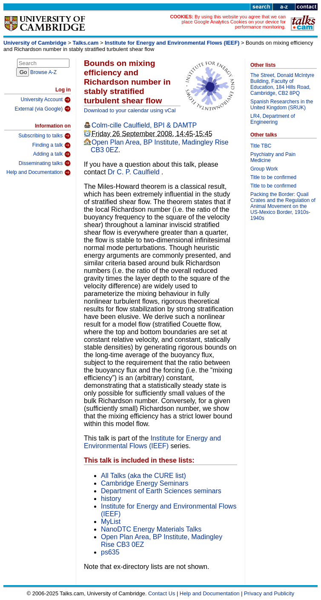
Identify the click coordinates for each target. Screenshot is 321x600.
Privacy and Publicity (269, 593)
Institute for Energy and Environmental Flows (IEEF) (172, 43)
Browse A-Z (43, 72)
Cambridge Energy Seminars (144, 483)
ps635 (110, 552)
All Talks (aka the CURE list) (143, 475)
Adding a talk (52, 154)
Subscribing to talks (44, 136)
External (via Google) (42, 108)
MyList (110, 521)
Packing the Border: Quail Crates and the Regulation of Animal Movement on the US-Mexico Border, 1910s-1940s (282, 206)
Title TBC (260, 146)
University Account (45, 100)
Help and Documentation (38, 172)
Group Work (264, 169)
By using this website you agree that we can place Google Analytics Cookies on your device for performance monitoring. (233, 21)
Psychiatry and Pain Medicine (272, 157)
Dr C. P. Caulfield (134, 172)
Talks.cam (86, 43)
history (111, 498)
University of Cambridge (34, 43)
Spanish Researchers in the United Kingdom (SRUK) (281, 105)
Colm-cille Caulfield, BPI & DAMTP (144, 125)
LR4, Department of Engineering (272, 119)
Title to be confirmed (273, 177)
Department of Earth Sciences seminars (161, 491)
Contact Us (161, 593)
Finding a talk (51, 145)
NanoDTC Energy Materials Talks (151, 529)
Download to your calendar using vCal (130, 110)
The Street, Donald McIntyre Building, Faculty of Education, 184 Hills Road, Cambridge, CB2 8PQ (282, 84)
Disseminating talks (45, 163)
